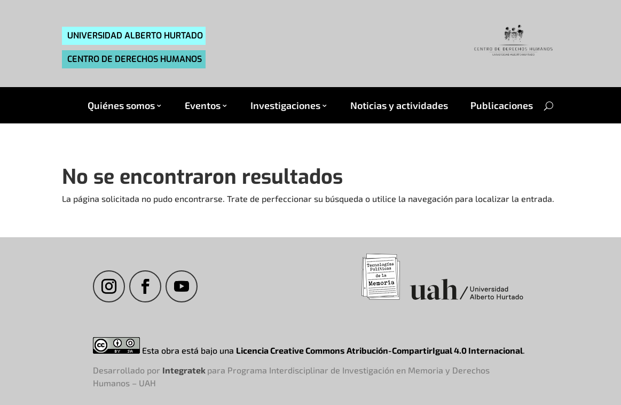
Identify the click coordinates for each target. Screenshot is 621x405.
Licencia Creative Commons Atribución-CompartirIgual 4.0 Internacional (379, 350)
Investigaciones (285, 105)
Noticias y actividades (399, 105)
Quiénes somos (121, 105)
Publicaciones (501, 105)
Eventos (203, 105)
